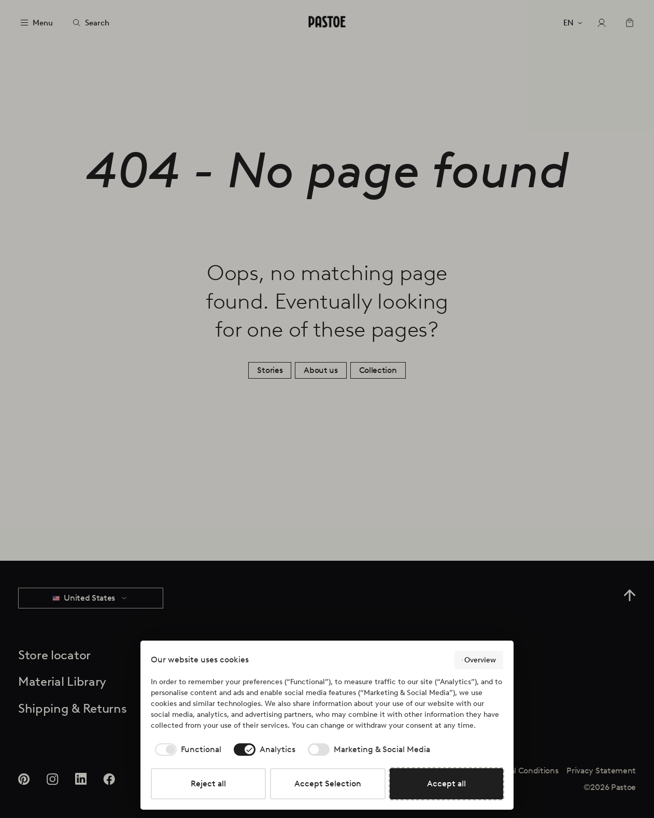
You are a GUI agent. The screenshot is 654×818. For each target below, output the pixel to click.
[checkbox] (186, 749)
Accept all (446, 783)
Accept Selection (327, 783)
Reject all (208, 783)
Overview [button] (479, 660)
